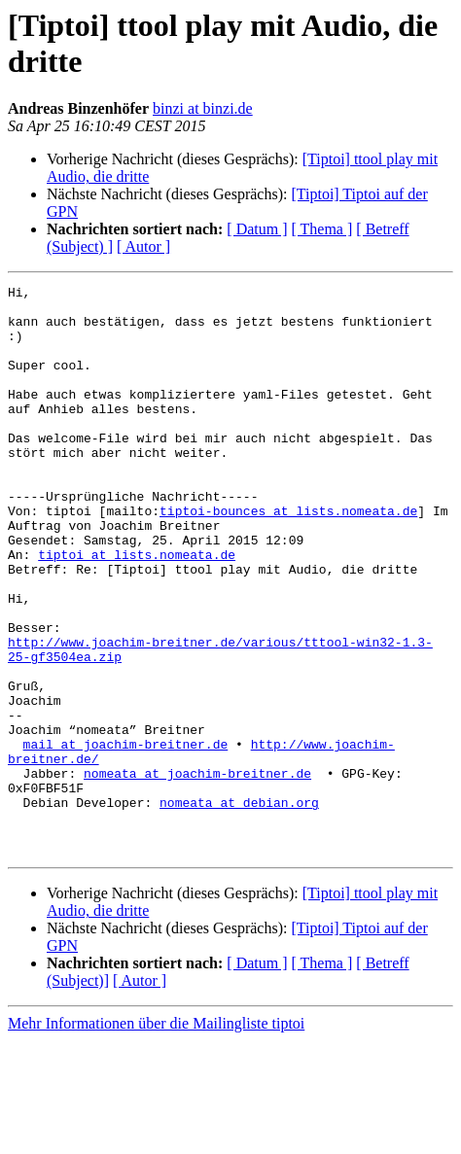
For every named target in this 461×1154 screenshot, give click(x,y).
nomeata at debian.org (239, 907)
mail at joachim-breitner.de (126, 837)
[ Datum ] (257, 229)
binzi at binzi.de (203, 108)
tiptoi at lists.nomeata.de (136, 609)
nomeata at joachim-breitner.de (197, 872)
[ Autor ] (143, 246)
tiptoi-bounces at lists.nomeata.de (288, 557)
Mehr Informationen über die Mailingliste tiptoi (156, 1137)
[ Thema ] (322, 229)
